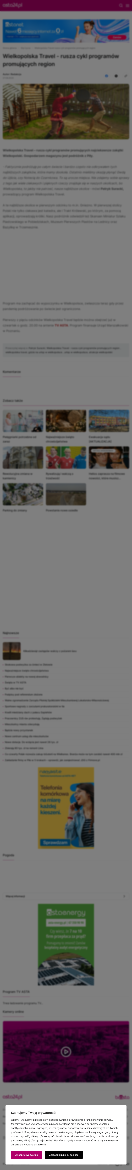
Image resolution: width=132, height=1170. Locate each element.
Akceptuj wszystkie (26, 1154)
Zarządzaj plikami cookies (64, 1154)
